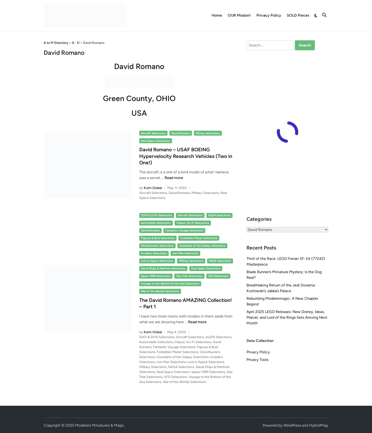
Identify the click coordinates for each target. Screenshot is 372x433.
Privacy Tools (257, 359)
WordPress (292, 425)
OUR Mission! (239, 15)
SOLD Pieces (298, 15)
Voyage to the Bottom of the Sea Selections (170, 283)
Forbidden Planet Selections (198, 238)
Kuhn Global (153, 188)
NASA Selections (220, 261)
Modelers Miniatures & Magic (99, 425)
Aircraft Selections (153, 133)
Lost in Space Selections (157, 261)
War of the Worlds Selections (160, 291)
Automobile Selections (156, 223)
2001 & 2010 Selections (156, 215)
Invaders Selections (154, 253)
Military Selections (207, 133)
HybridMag (318, 425)
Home (217, 15)
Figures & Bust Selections (158, 238)
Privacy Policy (268, 15)
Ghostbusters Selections (157, 245)
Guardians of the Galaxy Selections (202, 245)
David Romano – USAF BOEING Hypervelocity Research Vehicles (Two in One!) (185, 156)
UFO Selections (218, 276)
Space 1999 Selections (156, 276)
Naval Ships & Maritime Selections (163, 268)
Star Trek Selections (189, 276)
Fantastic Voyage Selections (184, 230)
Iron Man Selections (185, 253)
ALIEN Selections (219, 215)
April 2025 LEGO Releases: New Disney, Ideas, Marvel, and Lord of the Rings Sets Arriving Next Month (286, 317)
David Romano (180, 133)
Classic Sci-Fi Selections (193, 223)
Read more (174, 177)
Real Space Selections (155, 141)
